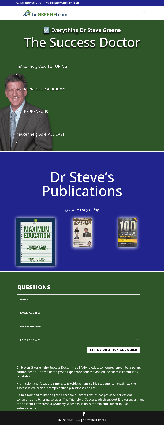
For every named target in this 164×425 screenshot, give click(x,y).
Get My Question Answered (104, 347)
